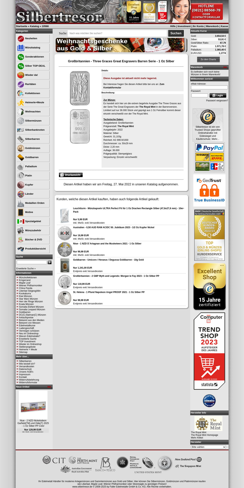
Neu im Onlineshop (29, 333)
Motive (25, 212)
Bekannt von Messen (29, 323)
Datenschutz (25, 369)
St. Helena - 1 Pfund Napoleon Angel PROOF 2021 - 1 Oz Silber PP (109, 292)
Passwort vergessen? (217, 100)
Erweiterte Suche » (26, 268)
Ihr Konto (198, 26)
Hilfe (173, 26)
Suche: (63, 33)
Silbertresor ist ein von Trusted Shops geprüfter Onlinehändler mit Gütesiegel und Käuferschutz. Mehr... (208, 132)
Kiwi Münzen (25, 296)
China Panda (25, 288)
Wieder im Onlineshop (30, 344)
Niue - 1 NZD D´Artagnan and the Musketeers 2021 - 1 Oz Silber (107, 243)
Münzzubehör (29, 230)
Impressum (24, 374)
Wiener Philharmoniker (30, 285)
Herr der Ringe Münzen (31, 301)
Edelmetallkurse (27, 325)
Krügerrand (24, 280)
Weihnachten (29, 111)
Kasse (224, 26)
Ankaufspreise (26, 317)
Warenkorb (212, 26)
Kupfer (25, 184)
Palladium (27, 166)
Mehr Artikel (197, 437)
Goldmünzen (28, 148)
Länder (25, 193)
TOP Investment (27, 341)
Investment (184, 26)
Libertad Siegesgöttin (30, 291)
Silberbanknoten (31, 129)
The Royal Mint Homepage (204, 435)
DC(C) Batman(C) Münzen (32, 315)
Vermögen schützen (29, 331)
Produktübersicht (31, 248)
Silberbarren (28, 139)
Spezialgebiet (29, 221)
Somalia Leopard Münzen (32, 309)
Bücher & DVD (29, 239)
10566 (45, 26)
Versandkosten (26, 366)
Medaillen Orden (31, 203)
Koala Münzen (26, 304)
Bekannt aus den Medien (31, 320)
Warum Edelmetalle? (29, 336)
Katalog (34, 26)
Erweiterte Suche (27, 339)
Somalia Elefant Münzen (31, 307)
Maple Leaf (24, 283)
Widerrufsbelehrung (29, 379)
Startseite (21, 26)
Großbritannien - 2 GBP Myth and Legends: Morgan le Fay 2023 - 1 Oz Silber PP (116, 276)
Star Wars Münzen (28, 299)
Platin (24, 175)
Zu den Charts (208, 59)
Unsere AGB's (26, 371)
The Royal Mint (147, 107)
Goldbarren (28, 157)
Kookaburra (25, 293)
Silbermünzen (29, 120)
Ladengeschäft (26, 328)
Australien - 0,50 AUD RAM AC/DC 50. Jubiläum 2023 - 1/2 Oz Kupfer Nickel (113, 227)
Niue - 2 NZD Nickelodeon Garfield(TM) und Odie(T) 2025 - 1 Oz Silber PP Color (33, 423)
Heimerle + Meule (28, 349)
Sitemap (23, 352)
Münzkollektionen (28, 277)
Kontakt (23, 377)
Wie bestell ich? (27, 363)
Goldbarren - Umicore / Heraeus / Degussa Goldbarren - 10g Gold (108, 259)
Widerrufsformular (28, 382)
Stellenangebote (27, 347)
